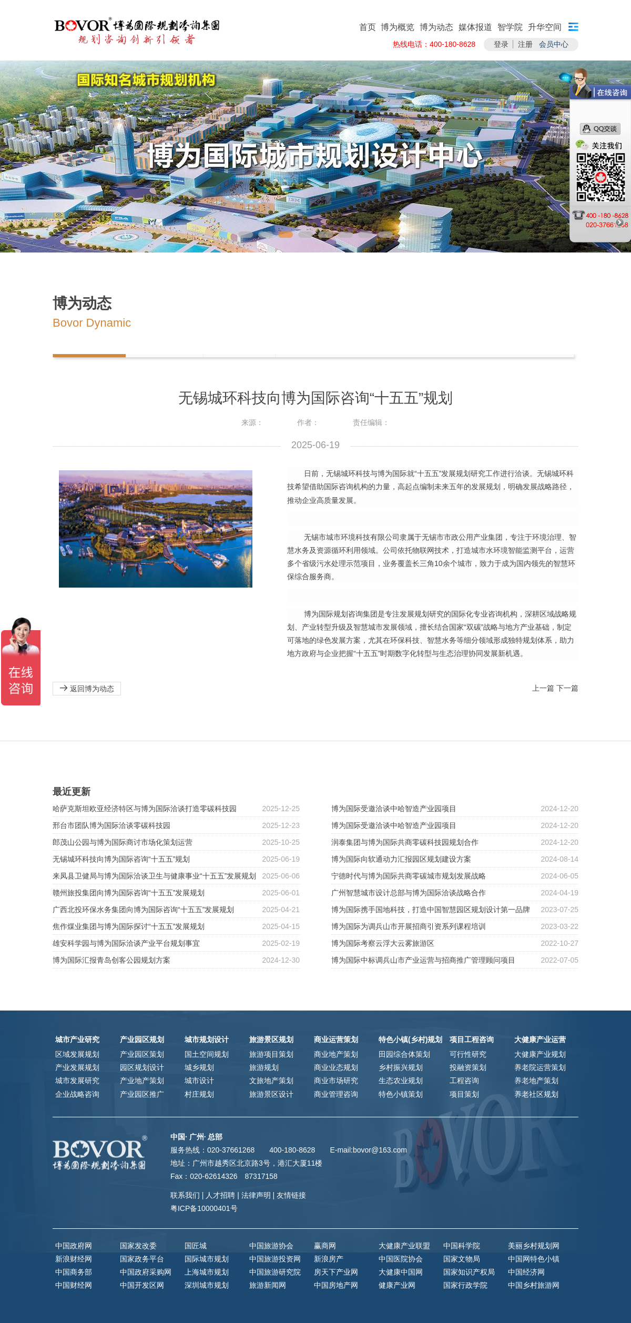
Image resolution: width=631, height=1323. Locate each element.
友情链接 (291, 1195)
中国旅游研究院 (275, 1272)
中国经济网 (526, 1272)
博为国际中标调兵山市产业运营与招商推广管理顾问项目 (423, 960)
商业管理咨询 (336, 1094)
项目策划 (464, 1094)
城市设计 (199, 1080)
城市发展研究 (77, 1080)
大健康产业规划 (540, 1054)
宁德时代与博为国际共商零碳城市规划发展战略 (408, 876)
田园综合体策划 (404, 1054)
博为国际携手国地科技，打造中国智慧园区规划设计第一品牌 (430, 909)
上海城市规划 (207, 1272)
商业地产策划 (336, 1054)
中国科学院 (461, 1245)
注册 (525, 44)
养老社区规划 (536, 1094)
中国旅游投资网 (275, 1259)
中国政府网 (73, 1245)
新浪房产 (328, 1259)
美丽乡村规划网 (533, 1245)
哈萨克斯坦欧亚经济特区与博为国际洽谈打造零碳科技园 (145, 808)
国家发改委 (138, 1245)
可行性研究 (468, 1054)
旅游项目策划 (271, 1054)
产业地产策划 (142, 1080)
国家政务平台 (142, 1259)
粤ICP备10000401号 (204, 1208)
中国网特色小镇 (533, 1259)
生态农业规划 (401, 1080)
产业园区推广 (142, 1094)
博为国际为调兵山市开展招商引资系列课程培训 (408, 926)
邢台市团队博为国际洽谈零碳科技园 (111, 825)
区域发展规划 (77, 1054)
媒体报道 (475, 27)
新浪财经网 (73, 1259)
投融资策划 (468, 1067)
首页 (367, 27)
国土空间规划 (207, 1054)
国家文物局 (461, 1259)
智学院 (510, 27)
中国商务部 (73, 1272)
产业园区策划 (142, 1054)
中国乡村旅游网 (533, 1285)
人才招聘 (220, 1195)
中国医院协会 (401, 1259)
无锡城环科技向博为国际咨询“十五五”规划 (121, 859)
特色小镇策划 (401, 1094)
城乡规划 (199, 1067)
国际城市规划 (207, 1259)
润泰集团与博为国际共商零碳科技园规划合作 (405, 842)
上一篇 (543, 688)
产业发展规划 (77, 1067)
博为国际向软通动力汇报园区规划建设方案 (401, 859)
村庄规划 (199, 1094)
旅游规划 (264, 1067)
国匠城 (196, 1245)
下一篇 (567, 688)
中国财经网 (73, 1285)
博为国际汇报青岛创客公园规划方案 (111, 960)
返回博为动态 (86, 688)
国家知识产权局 (469, 1272)
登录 (501, 44)
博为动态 (436, 27)
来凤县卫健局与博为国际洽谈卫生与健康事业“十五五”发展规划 (154, 876)
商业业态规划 (336, 1067)
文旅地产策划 (271, 1080)
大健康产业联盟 (404, 1245)
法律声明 (256, 1195)
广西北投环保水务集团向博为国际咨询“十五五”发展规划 (143, 909)
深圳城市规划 (207, 1285)
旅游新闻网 (267, 1285)
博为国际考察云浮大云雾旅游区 (382, 943)
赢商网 (325, 1245)
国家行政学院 (465, 1285)
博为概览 (397, 27)
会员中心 (553, 44)
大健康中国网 (401, 1272)
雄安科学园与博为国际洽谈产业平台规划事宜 (126, 943)
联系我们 (185, 1195)
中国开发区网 (142, 1285)
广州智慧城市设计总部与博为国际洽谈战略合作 (408, 892)
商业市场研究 (336, 1080)
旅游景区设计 (271, 1094)
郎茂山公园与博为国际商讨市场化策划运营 (122, 842)
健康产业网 (397, 1285)
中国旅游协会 (271, 1245)
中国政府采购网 (145, 1272)
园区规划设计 (142, 1067)
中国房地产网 (336, 1285)
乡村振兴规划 (401, 1067)
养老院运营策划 (540, 1067)
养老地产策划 (536, 1080)
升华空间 (545, 27)
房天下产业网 (336, 1272)
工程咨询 (464, 1080)
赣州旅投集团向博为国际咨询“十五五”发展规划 (129, 892)
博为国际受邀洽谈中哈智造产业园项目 (393, 808)
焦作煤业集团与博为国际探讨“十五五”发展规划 (129, 926)
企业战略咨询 (77, 1094)
